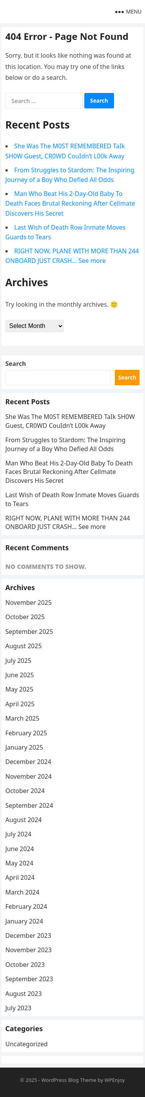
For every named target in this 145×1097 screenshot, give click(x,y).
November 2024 (28, 776)
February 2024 (26, 906)
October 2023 (25, 964)
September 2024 (29, 805)
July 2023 (18, 1008)
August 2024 (23, 819)
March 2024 (22, 892)
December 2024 (28, 761)
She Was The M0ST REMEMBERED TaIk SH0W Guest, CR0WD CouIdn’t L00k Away (70, 420)
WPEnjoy (114, 1079)
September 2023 (29, 979)
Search (15, 363)
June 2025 (19, 675)
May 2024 (19, 863)
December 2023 (28, 935)
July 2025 (18, 660)
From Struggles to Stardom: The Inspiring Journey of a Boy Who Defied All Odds (65, 444)
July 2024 (18, 834)
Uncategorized (26, 1044)
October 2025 (25, 617)
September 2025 (29, 631)
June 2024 (19, 849)
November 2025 (28, 602)
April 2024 (20, 877)
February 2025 (26, 733)
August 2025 (23, 646)
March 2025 (22, 718)
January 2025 (24, 747)
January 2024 (24, 921)
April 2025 (20, 704)
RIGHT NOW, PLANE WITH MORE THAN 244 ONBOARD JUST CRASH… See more (67, 522)
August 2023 (23, 993)
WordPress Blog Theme (68, 1079)
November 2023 (28, 950)
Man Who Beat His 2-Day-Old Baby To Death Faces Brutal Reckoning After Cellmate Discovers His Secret (70, 203)
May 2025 (19, 689)
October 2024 (25, 790)
